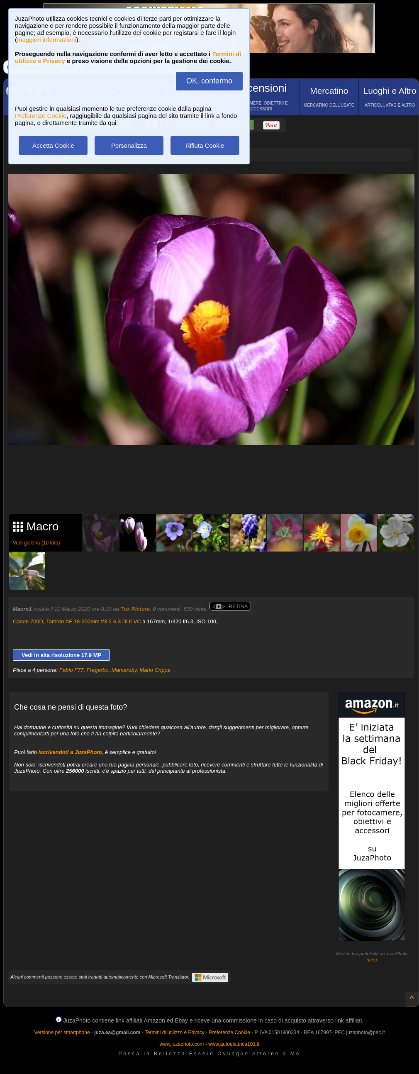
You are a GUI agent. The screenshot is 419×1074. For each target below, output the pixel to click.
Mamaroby (124, 670)
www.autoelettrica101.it (233, 1044)
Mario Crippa (154, 670)
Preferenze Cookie (40, 115)
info (371, 959)
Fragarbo (98, 670)
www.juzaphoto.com (182, 1044)
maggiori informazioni (46, 39)
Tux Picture (135, 609)
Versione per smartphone (62, 1032)
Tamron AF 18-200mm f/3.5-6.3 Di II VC (93, 621)
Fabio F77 (71, 670)
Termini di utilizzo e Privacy (175, 1032)
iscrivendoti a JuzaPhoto (70, 752)
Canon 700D (28, 621)
